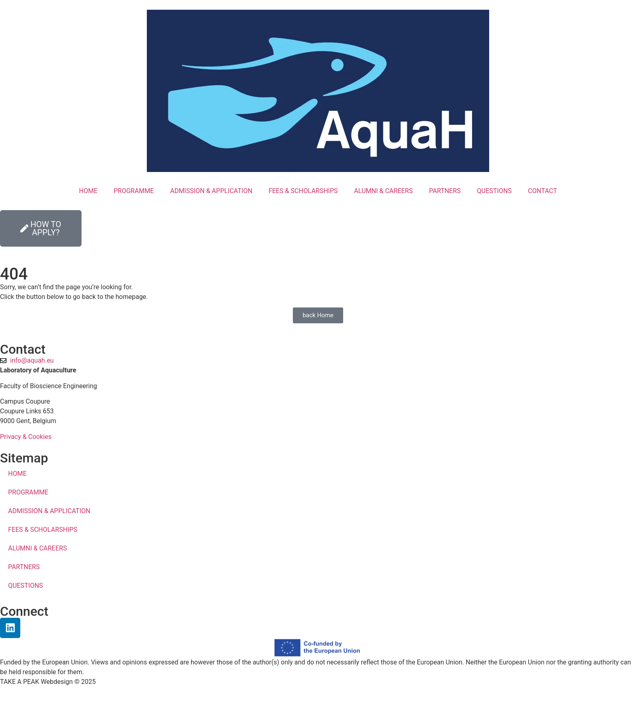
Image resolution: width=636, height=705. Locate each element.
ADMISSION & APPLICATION (211, 191)
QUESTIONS (494, 191)
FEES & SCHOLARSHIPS (303, 191)
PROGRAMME (134, 191)
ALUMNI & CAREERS (383, 191)
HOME (88, 191)
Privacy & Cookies (26, 437)
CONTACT (542, 191)
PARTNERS (445, 191)
